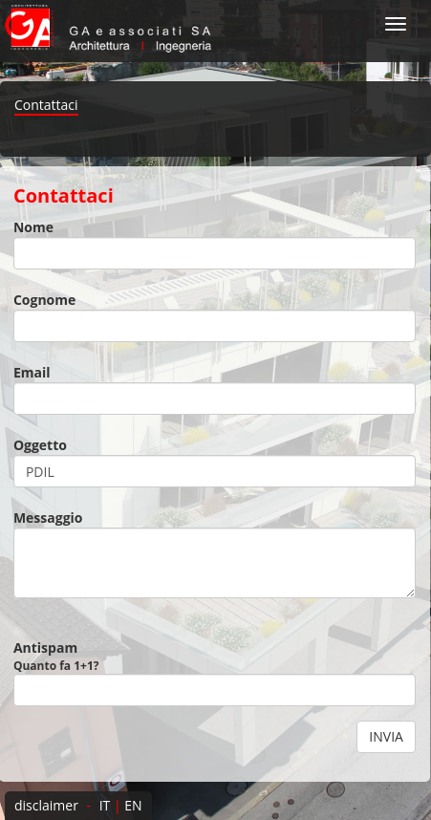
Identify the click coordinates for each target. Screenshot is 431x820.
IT (105, 805)
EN (132, 805)
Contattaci (46, 105)
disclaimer (46, 805)
